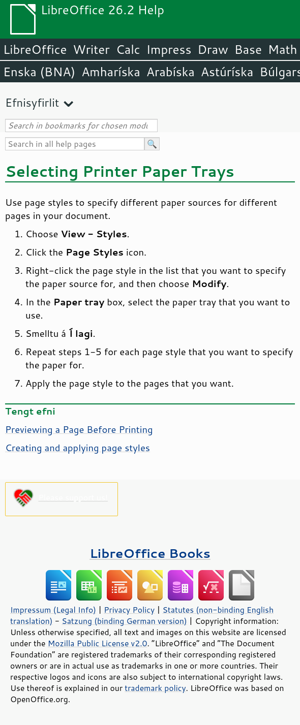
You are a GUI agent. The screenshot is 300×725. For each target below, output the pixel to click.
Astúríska (227, 71)
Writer (91, 49)
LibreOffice (35, 49)
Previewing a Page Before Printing (79, 429)
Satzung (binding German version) (124, 620)
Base (248, 49)
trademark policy (155, 688)
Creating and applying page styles (77, 447)
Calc (128, 49)
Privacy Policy (129, 609)
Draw (212, 49)
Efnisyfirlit (32, 102)
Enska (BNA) (39, 71)
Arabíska (170, 71)
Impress (169, 49)
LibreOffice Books (150, 553)
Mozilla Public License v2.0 (97, 643)
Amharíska (110, 71)
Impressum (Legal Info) (53, 609)
